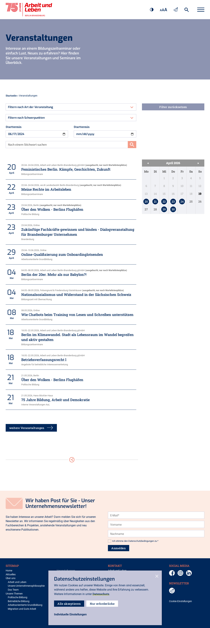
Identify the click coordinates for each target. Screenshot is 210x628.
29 (164, 209)
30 (173, 209)
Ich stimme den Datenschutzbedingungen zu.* (135, 541)
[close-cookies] (157, 576)
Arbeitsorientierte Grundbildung (25, 605)
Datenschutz (101, 594)
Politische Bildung (17, 597)
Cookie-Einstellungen (180, 601)
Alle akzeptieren (69, 603)
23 (173, 201)
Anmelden (118, 548)
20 (146, 201)
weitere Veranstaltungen (31, 428)
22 (164, 201)
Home (9, 570)
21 (155, 201)
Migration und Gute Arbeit (22, 608)
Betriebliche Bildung (18, 601)
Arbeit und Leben (17, 582)
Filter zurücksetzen (173, 107)
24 (182, 201)
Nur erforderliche (102, 603)
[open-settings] (70, 614)
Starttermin (13, 127)
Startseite (11, 95)
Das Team (13, 589)
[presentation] (135, 511)
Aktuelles (11, 574)
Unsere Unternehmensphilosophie (26, 585)
